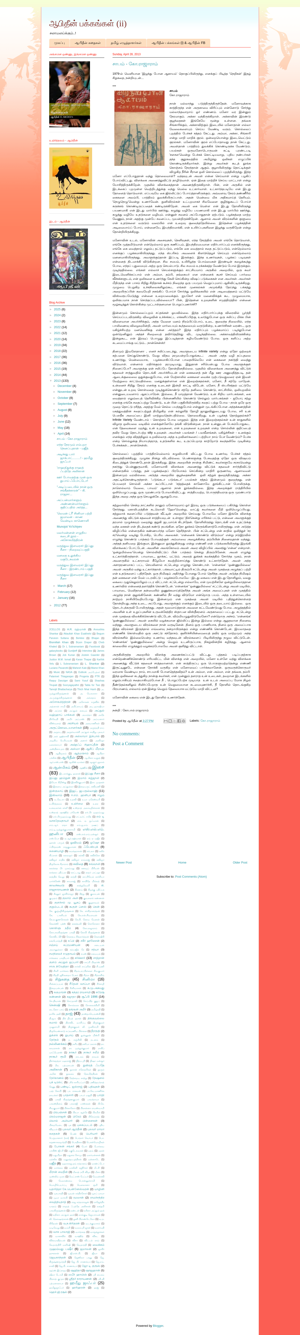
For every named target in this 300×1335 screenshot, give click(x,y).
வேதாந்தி (82, 1245)
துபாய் (69, 1035)
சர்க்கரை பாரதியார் (59, 958)
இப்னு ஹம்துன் (59, 777)
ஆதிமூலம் (61, 753)
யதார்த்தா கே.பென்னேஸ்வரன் (69, 1189)
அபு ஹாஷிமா (96, 706)
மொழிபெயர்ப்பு (58, 1185)
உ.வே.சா (59, 799)
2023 (58, 321)
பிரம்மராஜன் (57, 1116)
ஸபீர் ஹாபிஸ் (77, 1274)
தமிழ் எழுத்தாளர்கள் (126, 43)
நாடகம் (79, 1056)
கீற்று (81, 894)
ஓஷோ (94, 842)
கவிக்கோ (95, 855)
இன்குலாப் (56, 790)
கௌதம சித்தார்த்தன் (77, 936)
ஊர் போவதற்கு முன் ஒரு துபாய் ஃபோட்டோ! (74, 479)
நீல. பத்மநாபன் (64, 1065)
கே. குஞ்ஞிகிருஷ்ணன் (61, 911)
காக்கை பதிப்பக (57, 872)
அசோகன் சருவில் (89, 702)
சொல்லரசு (73, 1005)
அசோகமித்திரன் (60, 701)
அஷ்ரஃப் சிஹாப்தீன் (84, 744)
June (61, 421)
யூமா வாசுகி (61, 1197)
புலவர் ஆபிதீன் (72, 1129)
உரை (95, 803)
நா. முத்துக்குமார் (79, 1048)
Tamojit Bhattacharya (60, 689)
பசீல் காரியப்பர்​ (76, 1082)
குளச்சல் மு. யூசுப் (67, 902)
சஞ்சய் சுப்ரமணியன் (64, 944)
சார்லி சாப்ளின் (83, 966)
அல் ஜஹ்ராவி (61, 736)
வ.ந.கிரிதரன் (71, 1223)
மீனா (98, 1172)
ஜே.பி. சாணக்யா (68, 1266)
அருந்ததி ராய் (97, 728)
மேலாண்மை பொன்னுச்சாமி (77, 1180)
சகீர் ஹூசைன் (90, 940)
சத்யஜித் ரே (77, 949)
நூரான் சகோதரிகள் (80, 1069)
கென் (96, 906)
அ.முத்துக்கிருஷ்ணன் (60, 698)
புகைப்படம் (84, 1124)
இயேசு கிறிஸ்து (58, 782)
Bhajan (95, 638)
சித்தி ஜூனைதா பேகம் (65, 975)
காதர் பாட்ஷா (93, 872)
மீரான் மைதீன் (58, 1171)
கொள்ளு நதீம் (60, 928)
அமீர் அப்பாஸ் (76, 719)
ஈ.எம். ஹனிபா (81, 795)
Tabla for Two (92, 685)
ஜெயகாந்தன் (57, 1257)
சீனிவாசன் (75, 988)
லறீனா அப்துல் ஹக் (63, 1215)
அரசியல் (73, 723)
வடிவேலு (54, 1227)
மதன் (101, 1150)
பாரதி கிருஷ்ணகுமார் (67, 1099)
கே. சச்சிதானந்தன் (90, 911)
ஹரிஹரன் (78, 1287)
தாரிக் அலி (55, 1014)
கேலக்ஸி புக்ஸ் (57, 923)
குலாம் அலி (70, 897)
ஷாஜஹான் (93, 1270)
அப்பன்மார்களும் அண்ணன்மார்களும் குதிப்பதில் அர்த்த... (72, 503)
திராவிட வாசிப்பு (75, 1022)
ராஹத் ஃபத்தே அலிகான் (77, 1206)
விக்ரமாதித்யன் (57, 1240)
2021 (58, 333)
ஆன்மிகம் (62, 767)
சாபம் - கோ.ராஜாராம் (72, 438)
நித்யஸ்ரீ (80, 1061)
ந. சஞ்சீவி (75, 1040)
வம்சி (67, 1227)
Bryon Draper (84, 642)
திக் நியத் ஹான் (72, 1018)
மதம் (91, 1150)
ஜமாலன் (85, 1248)
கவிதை (78, 864)
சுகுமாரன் (60, 992)
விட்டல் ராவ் (91, 1240)
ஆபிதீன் (68, 757)
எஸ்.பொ (54, 838)
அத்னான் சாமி (57, 706)
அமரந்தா (87, 715)
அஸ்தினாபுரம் (56, 749)
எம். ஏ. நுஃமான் (88, 821)
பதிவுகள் (94, 1086)
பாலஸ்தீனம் (55, 1103)
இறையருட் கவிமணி (89, 786)
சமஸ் (84, 954)
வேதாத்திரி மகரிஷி (60, 1245)
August (63, 410)
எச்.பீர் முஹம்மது (94, 812)
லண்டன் (74, 1210)
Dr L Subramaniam (73, 646)
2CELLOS (54, 629)
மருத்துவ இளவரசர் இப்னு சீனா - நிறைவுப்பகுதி (75, 547)
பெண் (73, 1134)
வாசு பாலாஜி (61, 1231)
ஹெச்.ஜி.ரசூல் (58, 1291)
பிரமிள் (96, 1112)
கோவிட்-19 (55, 936)
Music (57, 672)
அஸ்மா (75, 748)
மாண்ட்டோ (98, 1163)
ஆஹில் (83, 768)
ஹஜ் (96, 1287)
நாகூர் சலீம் (91, 1052)
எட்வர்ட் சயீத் (83, 816)
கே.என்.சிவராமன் (87, 915)
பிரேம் (77, 1116)
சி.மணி (100, 966)
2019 (58, 345)
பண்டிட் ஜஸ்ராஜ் (71, 1086)
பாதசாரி (68, 1095)
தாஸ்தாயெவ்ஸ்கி (91, 1014)
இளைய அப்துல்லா (63, 786)
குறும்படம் (56, 906)
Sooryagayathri (71, 685)
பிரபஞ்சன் (60, 1112)
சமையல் (96, 954)
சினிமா (88, 979)
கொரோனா (94, 923)
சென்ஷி (54, 1005)
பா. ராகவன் (74, 1091)
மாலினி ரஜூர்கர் (78, 1168)
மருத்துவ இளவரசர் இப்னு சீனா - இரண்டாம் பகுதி (75, 567)
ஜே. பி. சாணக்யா (81, 1262)
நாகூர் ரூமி (57, 1056)
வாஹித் (79, 1236)
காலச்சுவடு (56, 885)
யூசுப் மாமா (98, 1193)
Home (182, 862)
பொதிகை (77, 1142)
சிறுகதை (62, 979)
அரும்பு (57, 732)
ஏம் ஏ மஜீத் (93, 838)
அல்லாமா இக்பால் (87, 736)
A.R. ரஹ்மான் (76, 629)
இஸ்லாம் (55, 795)
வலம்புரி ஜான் (82, 1227)
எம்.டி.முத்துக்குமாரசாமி (62, 829)
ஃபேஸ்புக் (91, 846)
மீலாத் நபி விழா (81, 1172)
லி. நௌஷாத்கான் (59, 1219)
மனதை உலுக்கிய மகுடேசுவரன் (69, 557)
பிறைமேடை (56, 1125)
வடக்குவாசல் (93, 1223)
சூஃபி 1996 (90, 996)
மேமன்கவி (98, 1176)
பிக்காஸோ (70, 1108)
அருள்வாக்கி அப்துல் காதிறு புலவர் (85, 732)
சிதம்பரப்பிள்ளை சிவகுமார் (89, 971)
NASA (69, 672)
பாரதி (100, 1095)
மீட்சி (97, 1168)
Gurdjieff (72, 651)
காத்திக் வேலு (56, 877)
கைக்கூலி (77, 923)
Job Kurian (68, 655)
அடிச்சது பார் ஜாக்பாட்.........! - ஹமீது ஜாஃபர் (75, 457)
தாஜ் (69, 1014)
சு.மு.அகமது (95, 988)
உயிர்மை (77, 803)
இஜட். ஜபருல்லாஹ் (83, 791)
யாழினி (99, 1189)
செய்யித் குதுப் (91, 1001)
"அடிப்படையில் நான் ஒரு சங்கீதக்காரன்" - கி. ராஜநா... (75, 490)
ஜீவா (94, 1253)
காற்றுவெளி (83, 885)
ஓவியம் (75, 842)
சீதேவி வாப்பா (79, 983)
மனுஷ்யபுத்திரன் (73, 1159)
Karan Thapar (83, 659)
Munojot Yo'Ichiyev (69, 526)
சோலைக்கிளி (93, 1005)
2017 (58, 357)
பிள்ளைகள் (90, 1120)
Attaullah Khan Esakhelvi (77, 633)
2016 (58, 363)
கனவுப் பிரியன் (90, 868)
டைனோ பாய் (56, 1009)
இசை (98, 767)
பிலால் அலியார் (60, 1120)
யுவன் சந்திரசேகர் (77, 1193)
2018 (58, 351)
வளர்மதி (99, 1227)
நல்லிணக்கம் (58, 1044)
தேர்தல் (54, 1039)
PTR (97, 676)
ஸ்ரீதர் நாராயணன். (80, 1278)
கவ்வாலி (94, 863)
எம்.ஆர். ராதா (58, 825)
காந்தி (73, 877)
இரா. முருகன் (97, 782)
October (63, 398)
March (62, 586)
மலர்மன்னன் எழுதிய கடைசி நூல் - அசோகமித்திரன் (71, 536)
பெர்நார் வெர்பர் (84, 1138)
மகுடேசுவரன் (75, 1150)
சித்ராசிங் (99, 975)
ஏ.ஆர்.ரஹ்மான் (72, 838)
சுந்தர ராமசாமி (81, 992)
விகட (95, 1236)
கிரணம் (79, 889)
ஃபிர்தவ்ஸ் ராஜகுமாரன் (62, 847)
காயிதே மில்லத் (91, 881)
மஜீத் (52, 1163)
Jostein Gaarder (90, 655)
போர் (84, 1146)
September (65, 403)
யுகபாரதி (58, 1193)
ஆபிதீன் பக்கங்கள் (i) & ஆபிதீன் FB (178, 43)
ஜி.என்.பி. (75, 1253)
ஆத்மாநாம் (81, 753)
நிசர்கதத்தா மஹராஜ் (60, 1061)
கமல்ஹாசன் (75, 851)
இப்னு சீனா (92, 773)
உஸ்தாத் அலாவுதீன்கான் (86, 808)
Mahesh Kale (79, 668)
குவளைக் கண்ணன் (93, 898)
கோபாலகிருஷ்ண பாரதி (62, 932)
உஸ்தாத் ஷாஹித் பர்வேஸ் (64, 812)
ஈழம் (101, 795)
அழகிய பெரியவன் (60, 740)
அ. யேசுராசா (89, 693)
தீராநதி (95, 1030)
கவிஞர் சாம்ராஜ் (80, 860)
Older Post (240, 862)
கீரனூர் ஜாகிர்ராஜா (64, 894)
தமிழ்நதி (96, 1009)
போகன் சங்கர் (64, 1146)
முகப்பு (59, 43)
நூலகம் (70, 1074)
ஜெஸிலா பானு (83, 1257)
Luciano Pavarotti (58, 668)
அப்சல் (58, 710)
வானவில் (60, 1236)
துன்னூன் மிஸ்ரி (90, 1035)
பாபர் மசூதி (85, 1095)
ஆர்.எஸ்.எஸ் (56, 762)
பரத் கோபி (55, 1091)
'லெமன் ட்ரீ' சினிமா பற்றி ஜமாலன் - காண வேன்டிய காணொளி (74, 517)
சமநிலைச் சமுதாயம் (62, 953)
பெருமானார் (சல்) (59, 1138)
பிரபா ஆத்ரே (80, 1112)
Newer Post (124, 862)
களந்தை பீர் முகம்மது (62, 868)
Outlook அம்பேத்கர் (89, 672)
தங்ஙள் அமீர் (77, 1009)
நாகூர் (72, 1052)
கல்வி (81, 855)
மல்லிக (53, 1159)
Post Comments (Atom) (191, 876)
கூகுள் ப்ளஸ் (77, 906)
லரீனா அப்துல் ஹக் (94, 1210)
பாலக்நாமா (93, 1099)
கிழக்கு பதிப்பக (96, 889)
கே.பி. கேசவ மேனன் (87, 919)
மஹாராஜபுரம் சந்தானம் (74, 1163)
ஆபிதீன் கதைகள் (88, 43)
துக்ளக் (53, 1035)
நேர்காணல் (56, 1077)
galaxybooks (56, 651)
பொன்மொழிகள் (95, 1142)
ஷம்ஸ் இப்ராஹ (57, 1270)
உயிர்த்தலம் (55, 803)
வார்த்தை (80, 1232)
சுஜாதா (71, 996)
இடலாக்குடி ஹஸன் (69, 773)
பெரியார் (92, 1133)
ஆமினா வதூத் (92, 758)
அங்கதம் (91, 698)
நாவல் (95, 1056)
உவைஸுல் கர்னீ (58, 808)
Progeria (84, 676)
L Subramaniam (69, 663)
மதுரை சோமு (74, 1155)
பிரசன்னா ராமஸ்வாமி (92, 1108)
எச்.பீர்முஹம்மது (62, 816)
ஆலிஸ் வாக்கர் (76, 762)
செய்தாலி (72, 1001)
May (61, 427)
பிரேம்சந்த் (94, 1116)
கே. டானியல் (58, 915)
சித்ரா (86, 975)
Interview (87, 651)
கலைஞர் (67, 855)
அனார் (83, 740)
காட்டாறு (75, 872)
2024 (58, 315)
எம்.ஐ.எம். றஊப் (87, 825)
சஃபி (71, 940)
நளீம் (75, 1044)
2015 (58, 368)
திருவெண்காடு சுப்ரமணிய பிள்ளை (68, 1031)
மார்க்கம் (58, 1168)
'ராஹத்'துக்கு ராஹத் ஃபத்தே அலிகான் (71, 469)
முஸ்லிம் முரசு (57, 1176)
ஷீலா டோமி (56, 1274)
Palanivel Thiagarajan (61, 676)
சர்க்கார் (80, 958)
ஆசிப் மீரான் (95, 749)
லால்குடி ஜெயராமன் (90, 1215)
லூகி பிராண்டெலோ (84, 1219)
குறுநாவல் (93, 902)
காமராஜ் (71, 881)
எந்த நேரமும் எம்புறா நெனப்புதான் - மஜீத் (72, 446)
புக (69, 1125)
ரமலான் (78, 1197)
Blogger (158, 1325)
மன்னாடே (93, 1159)
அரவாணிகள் (92, 723)
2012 (58, 605)
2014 (58, 375)
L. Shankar (92, 663)
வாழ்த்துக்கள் (97, 1232)
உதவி (73, 799)
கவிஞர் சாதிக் (57, 860)
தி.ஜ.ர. (52, 1018)
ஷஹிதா (76, 1270)
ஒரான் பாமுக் (56, 842)
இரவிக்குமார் (78, 782)
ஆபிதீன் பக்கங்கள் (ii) (88, 23)
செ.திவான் (55, 1001)
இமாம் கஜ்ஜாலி (88, 777)
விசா (75, 1240)
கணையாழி (56, 850)
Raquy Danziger (58, 680)
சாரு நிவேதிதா (59, 966)
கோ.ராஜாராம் (210, 721)
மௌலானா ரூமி (87, 1185)
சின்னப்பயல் (56, 984)
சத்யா (95, 949)
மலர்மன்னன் (94, 1155)
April (61, 433)
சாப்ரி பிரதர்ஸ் (92, 962)
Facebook (94, 646)
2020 (58, 339)
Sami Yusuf (81, 680)
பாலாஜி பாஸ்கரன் (80, 1103)
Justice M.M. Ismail (60, 659)
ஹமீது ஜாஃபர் (83, 1283)
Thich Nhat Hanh (86, 689)
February (64, 592)
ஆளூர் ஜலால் (96, 762)
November (65, 391)
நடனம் (94, 1040)
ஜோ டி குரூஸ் (91, 1265)
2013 (58, 380)
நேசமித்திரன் (91, 1074)
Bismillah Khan (59, 642)
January (63, 597)
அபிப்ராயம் (77, 706)
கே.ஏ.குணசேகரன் (59, 919)
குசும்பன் (95, 894)
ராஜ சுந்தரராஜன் (80, 1202)
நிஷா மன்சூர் (97, 1061)
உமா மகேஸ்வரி (91, 799)
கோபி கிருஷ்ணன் (90, 932)
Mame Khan (97, 668)
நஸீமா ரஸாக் (89, 1044)
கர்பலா (90, 851)
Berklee (80, 638)
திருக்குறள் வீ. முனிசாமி (83, 1027)
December (65, 386)
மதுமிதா (57, 1155)
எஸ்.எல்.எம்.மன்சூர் (87, 834)
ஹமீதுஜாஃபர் (56, 1287)
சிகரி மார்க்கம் (61, 971)
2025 (58, 309)
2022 (58, 327)
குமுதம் (53, 898)
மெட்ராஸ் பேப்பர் (78, 1176)
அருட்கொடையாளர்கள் (65, 727)
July (61, 415)
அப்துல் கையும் (78, 710)
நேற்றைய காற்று (78, 1078)
